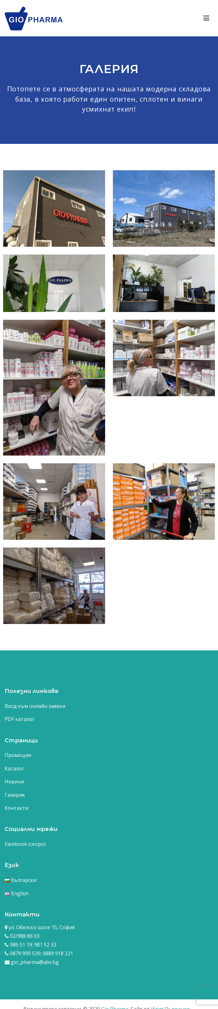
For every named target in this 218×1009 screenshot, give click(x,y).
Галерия (15, 794)
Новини (14, 781)
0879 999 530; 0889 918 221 (41, 953)
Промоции (18, 755)
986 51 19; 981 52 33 (32, 944)
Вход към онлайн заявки (35, 706)
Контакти (16, 808)
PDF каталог (20, 719)
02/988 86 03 (24, 936)
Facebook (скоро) (25, 844)
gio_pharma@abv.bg (35, 962)
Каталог (14, 768)
